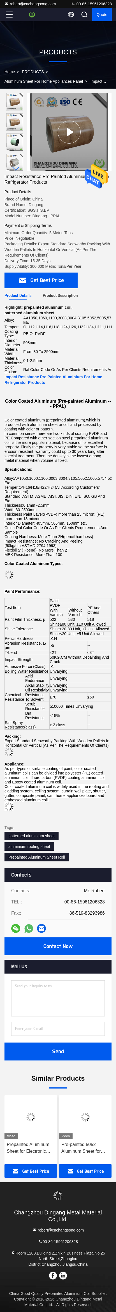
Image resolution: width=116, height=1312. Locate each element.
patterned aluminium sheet (31, 836)
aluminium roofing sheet (29, 846)
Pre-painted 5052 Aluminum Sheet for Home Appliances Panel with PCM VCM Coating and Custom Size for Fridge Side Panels (85, 1148)
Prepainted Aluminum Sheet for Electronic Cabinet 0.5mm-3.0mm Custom (29, 1148)
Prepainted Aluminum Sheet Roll (36, 857)
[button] (16, 168)
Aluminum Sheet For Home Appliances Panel (43, 81)
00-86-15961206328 (91, 4)
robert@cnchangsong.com (30, 4)
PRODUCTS (33, 72)
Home (9, 72)
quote (102, 14)
